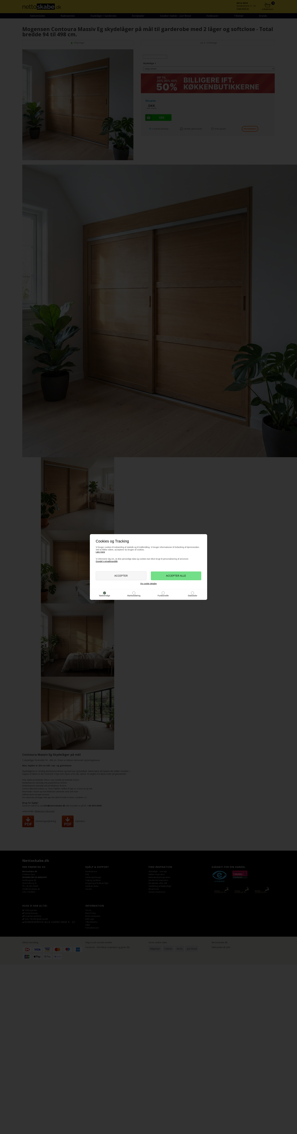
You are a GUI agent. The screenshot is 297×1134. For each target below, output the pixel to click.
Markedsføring (133, 595)
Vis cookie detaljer (148, 583)
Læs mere (100, 552)
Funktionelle (163, 595)
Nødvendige (104, 595)
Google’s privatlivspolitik (107, 561)
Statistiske (192, 595)
